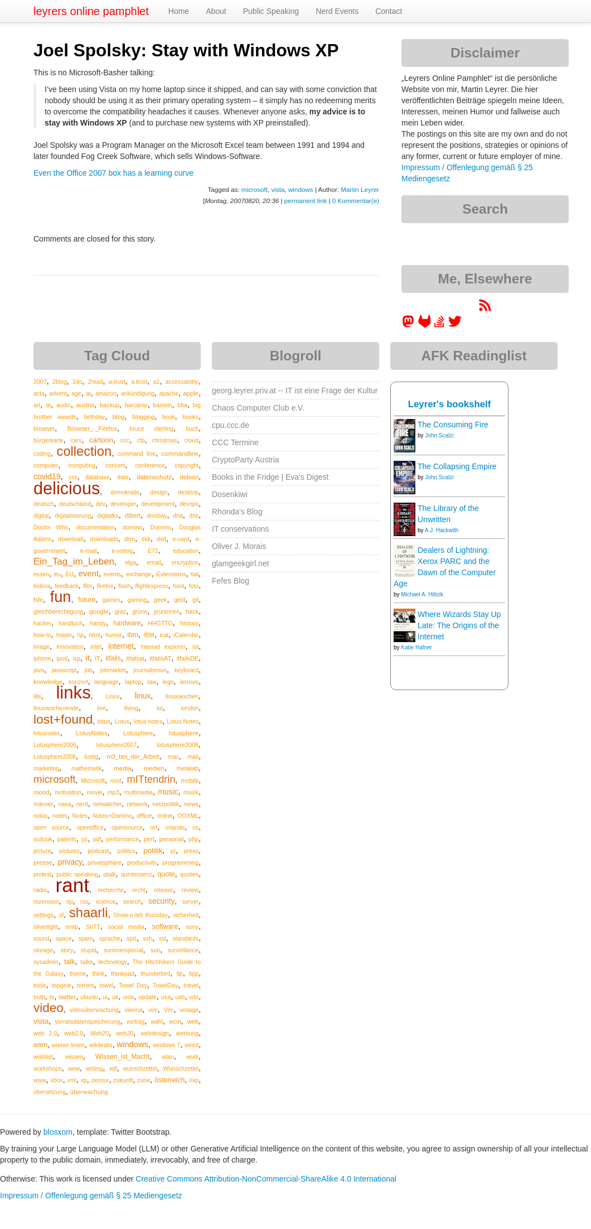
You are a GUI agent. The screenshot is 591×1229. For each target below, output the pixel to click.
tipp (193, 973)
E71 (153, 550)
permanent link (305, 200)
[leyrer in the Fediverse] (409, 325)
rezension (46, 901)
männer (43, 804)
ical (163, 635)
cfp (141, 440)
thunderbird (155, 973)
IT (97, 658)
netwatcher (107, 804)
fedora (41, 585)
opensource (127, 827)
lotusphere (184, 733)
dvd (161, 539)
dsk (146, 539)
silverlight (45, 926)
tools (39, 985)
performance (122, 839)
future (86, 600)
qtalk (109, 874)
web (192, 1021)
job (88, 670)
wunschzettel (140, 1068)
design (158, 492)
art (36, 405)
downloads (104, 539)
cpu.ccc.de (230, 425)
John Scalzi (439, 435)
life (37, 696)
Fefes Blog (230, 580)
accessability (182, 381)
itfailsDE (187, 658)
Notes (80, 815)
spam (85, 938)
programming (180, 862)
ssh (147, 938)
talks (86, 961)
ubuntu (89, 997)
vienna (134, 1009)
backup (109, 405)
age (76, 393)
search (132, 901)
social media (126, 926)
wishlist (43, 1056)
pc (84, 839)
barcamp (136, 405)
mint (116, 780)
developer (123, 503)
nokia (40, 815)
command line (137, 453)
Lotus (122, 721)
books (190, 416)
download (71, 539)
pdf (97, 839)
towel (107, 985)
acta (39, 393)
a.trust (139, 381)
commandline (180, 453)
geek (160, 599)
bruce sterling (151, 428)
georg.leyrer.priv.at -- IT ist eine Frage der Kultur (295, 390)
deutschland (75, 503)
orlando (175, 827)
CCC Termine (235, 442)
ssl (162, 938)
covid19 (47, 476)
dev (100, 503)
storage (43, 950)
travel (190, 985)
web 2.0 (45, 1033)
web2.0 (73, 1033)
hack (192, 611)
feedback (67, 585)
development (158, 503)
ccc (124, 440)
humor (113, 635)
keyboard (186, 670)
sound (41, 938)
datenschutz (154, 476)
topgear (62, 985)
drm (129, 539)
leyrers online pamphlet (91, 11)
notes (59, 815)
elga (130, 562)
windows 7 (167, 1045)
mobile (189, 780)
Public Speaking (271, 11)
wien (40, 1045)
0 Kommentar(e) (355, 200)
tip (180, 973)
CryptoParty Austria (245, 459)
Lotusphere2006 (54, 744)
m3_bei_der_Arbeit (132, 756)
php (193, 839)
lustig (91, 756)
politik (152, 850)
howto (64, 635)
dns (193, 515)
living (131, 708)
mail (192, 756)
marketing (46, 768)
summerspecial (123, 950)
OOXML (187, 815)
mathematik (86, 768)
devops (189, 503)
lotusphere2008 (177, 744)
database (97, 477)
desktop (188, 492)
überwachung (89, 1091)
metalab (187, 768)
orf (154, 827)
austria (85, 405)
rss (84, 901)
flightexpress (151, 585)
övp (193, 1080)
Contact (388, 11)
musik (190, 792)
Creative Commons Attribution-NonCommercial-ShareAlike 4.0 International (265, 1178)
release (163, 889)
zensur (100, 1080)
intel (95, 646)
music (168, 791)
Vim (169, 1009)
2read (95, 381)
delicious (66, 488)
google (98, 611)
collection (84, 451)
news (191, 804)
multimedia (138, 792)
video (48, 1008)
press (191, 850)
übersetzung (49, 1091)
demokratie (124, 492)
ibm (132, 635)
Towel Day (133, 985)
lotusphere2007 (116, 744)
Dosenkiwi (230, 494)
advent (58, 393)
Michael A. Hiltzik (422, 594)
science (105, 901)
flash (124, 585)
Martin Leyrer (360, 189)
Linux (112, 696)
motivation (68, 792)
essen (41, 574)
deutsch (43, 503)
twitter (67, 997)
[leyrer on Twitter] (455, 325)
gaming (137, 599)
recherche (111, 889)
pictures (69, 850)
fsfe (38, 599)
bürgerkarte (48, 440)
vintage (189, 1009)
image (41, 646)
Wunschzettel (181, 1068)
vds (193, 997)
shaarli (88, 912)
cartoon (101, 440)
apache (168, 393)
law (152, 681)
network (137, 804)
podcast (98, 850)
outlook (42, 839)
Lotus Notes (182, 721)
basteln (162, 405)
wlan (168, 1056)
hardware (127, 623)
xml (71, 1080)
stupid (88, 950)
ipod (61, 658)
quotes (189, 874)
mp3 (113, 792)
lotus (104, 721)
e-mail (88, 550)
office (144, 815)
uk (115, 997)
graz (120, 611)
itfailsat (135, 658)
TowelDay (165, 985)
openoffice (90, 827)
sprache (109, 938)
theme (78, 973)
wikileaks (101, 1045)
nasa (65, 804)
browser (44, 428)
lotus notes (148, 721)
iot (195, 646)
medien (154, 768)
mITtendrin (151, 779)
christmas (164, 440)
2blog (59, 381)
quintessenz (136, 874)
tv (52, 997)
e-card (181, 539)
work (192, 1056)
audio (63, 405)
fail (194, 574)
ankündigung (137, 393)
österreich (169, 1080)
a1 (156, 381)
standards (185, 938)
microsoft (254, 189)
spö (131, 938)
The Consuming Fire (453, 424)
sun (155, 950)
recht (138, 889)
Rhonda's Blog (237, 511)
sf (61, 915)
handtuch (71, 623)
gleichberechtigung (58, 611)
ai (88, 393)
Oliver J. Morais (239, 546)
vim (153, 1009)
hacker (42, 623)
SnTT (93, 926)
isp (76, 658)
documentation (95, 527)
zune (143, 1080)
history (189, 623)
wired (191, 1045)
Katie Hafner (416, 647)
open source (51, 827)
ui (105, 997)
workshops (47, 1068)
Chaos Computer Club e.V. (258, 407)
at (48, 405)
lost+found (63, 719)
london (190, 708)
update (147, 997)
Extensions (171, 574)
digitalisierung (73, 515)
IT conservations (240, 528)
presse (42, 862)
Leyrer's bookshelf (449, 404)
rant (72, 885)
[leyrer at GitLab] (425, 325)
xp (84, 1080)
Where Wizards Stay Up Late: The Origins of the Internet (459, 625)
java (38, 670)
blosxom (57, 1131)
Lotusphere (138, 733)
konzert (78, 681)
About (216, 11)
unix (128, 997)
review (190, 889)
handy (98, 623)
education (186, 550)
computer (45, 465)
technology (112, 961)
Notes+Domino (112, 815)
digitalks (107, 515)
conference (149, 465)
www (39, 1080)
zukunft (123, 1080)
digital (41, 515)
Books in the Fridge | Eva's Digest (270, 477)
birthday (94, 416)
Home (178, 11)
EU (70, 574)
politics (126, 850)
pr (173, 850)
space (63, 938)
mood (41, 792)
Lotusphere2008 (54, 756)
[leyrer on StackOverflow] (439, 325)
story (66, 950)
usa (166, 997)
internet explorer (163, 646)
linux (142, 695)
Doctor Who (50, 527)
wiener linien (68, 1045)
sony (192, 926)
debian (189, 477)
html (94, 635)
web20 (124, 1033)
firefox (105, 585)
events (112, 574)
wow (74, 1068)
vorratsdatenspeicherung (87, 1021)
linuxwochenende (56, 708)
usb (180, 997)
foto (194, 585)
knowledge (47, 681)
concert (115, 465)
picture (42, 850)
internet (121, 646)
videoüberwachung (94, 1009)
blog (119, 416)
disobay (157, 515)
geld (179, 599)
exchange (139, 574)
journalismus (150, 670)
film (87, 585)
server (190, 901)
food (178, 585)
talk (69, 962)
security (161, 901)
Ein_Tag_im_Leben (73, 561)
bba (182, 405)
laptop (133, 681)
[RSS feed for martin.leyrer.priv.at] (485, 309)
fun (60, 596)
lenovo (189, 681)
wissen (74, 1056)
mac (173, 756)
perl (149, 839)
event (89, 573)
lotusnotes (46, 733)
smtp (72, 926)
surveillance (183, 950)
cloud (191, 440)
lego (168, 681)
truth (39, 997)
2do (77, 381)
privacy (70, 861)
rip (69, 901)
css (73, 477)
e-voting (122, 550)
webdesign (155, 1033)
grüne (139, 611)
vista (277, 189)
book (168, 416)
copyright (187, 465)
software (165, 927)
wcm (175, 1021)
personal (171, 839)
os (195, 827)
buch (192, 428)
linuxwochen (182, 696)
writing (94, 1068)
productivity (142, 862)
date (122, 477)
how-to (42, 635)
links (73, 692)
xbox (57, 1080)
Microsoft (93, 780)
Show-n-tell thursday (140, 915)
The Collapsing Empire (457, 466)
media (123, 768)
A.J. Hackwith (442, 530)
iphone (42, 658)
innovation (69, 646)
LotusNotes (92, 733)
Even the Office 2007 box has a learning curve (113, 172)
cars (76, 440)
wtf (113, 1068)
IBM (148, 635)
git (195, 599)
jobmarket (112, 670)
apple (190, 393)
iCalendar (185, 635)
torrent (85, 985)
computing (81, 465)
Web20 (99, 1033)
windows (300, 189)
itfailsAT (160, 658)
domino (132, 527)
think (98, 973)
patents (66, 839)
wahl (157, 1021)
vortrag (136, 1021)
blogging (143, 416)
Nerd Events (337, 11)
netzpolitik (165, 804)
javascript (64, 670)
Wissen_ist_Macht (122, 1057)
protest (42, 874)
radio (40, 889)
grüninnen (166, 611)
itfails (113, 658)
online (164, 815)
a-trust (117, 381)
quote (166, 874)
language (106, 681)
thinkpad (122, 973)
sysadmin (46, 961)
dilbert (133, 515)
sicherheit (185, 915)
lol (160, 708)
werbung (187, 1033)
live (101, 708)
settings (43, 915)
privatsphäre (105, 862)
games (111, 599)
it (88, 657)
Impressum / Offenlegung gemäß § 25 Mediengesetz (91, 1195)
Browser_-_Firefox (92, 428)
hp (80, 635)
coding (42, 453)
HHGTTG (160, 623)
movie (94, 792)
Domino (161, 527)
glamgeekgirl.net (240, 563)
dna (178, 515)
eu (57, 574)
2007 (40, 381)
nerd (82, 804)
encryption (185, 562)
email (154, 562)
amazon (105, 393)
